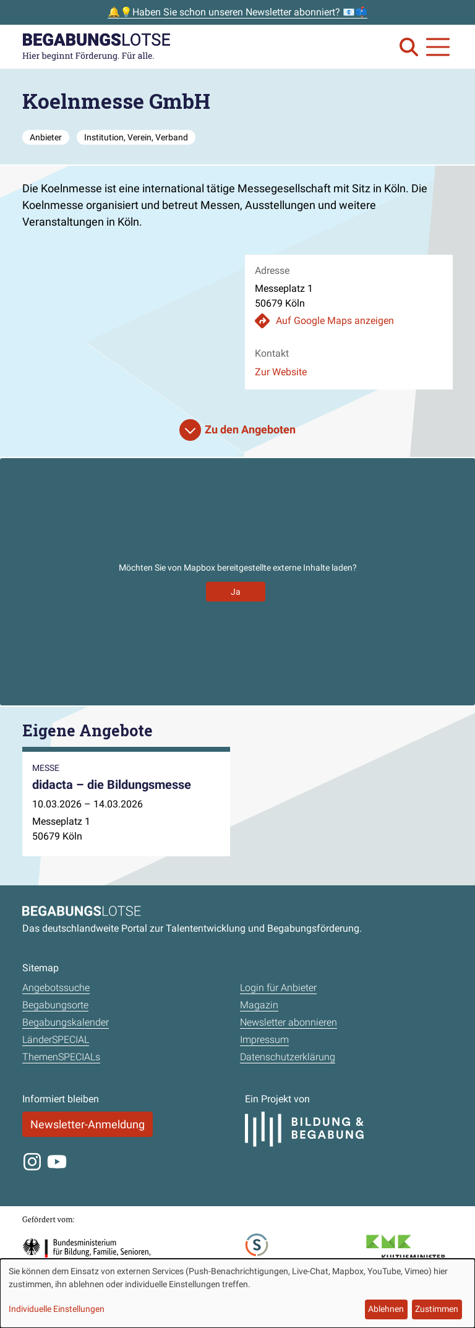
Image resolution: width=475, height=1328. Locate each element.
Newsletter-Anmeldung (87, 1124)
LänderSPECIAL (55, 1039)
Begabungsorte (55, 1005)
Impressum (264, 1039)
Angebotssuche (56, 988)
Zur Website (281, 372)
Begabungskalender (65, 1022)
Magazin (259, 1005)
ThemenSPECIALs (61, 1057)
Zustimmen (436, 1309)
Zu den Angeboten (250, 429)
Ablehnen (386, 1309)
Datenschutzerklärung (287, 1057)
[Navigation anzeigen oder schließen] (438, 47)
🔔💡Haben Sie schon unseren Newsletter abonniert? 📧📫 (237, 12)
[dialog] (237, 1293)
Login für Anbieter (278, 988)
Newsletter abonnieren (288, 1022)
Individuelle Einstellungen (57, 1309)
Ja (236, 592)
